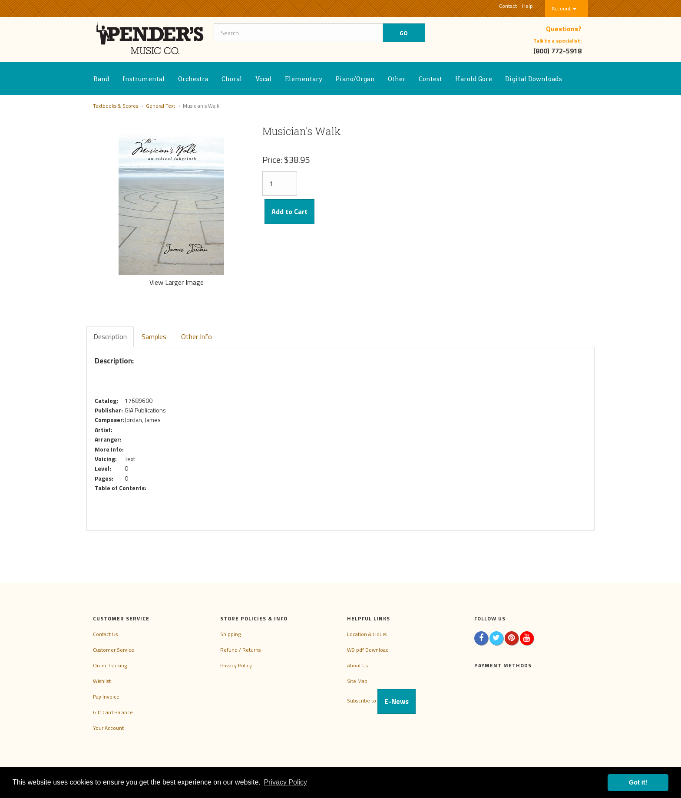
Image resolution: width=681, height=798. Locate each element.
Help (527, 6)
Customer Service (113, 650)
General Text (160, 106)
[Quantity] (279, 183)
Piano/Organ (355, 79)
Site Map (357, 681)
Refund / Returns (240, 650)
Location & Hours (367, 634)
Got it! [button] (638, 782)
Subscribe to (381, 700)
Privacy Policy (236, 665)
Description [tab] (110, 336)
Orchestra (193, 79)
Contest (430, 79)
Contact (508, 6)
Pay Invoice (106, 696)
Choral (231, 79)
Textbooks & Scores (115, 106)
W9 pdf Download (368, 650)
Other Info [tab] (196, 336)
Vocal (263, 79)
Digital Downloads (533, 79)
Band (101, 79)
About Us (357, 665)
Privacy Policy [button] (285, 782)
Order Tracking (110, 665)
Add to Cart (289, 211)
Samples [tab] (154, 336)
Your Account (108, 728)
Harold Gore (473, 79)
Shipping (230, 634)
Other (397, 79)
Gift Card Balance (113, 712)
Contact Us (105, 634)
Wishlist (102, 681)
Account (564, 8)
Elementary (303, 79)
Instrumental (143, 79)
